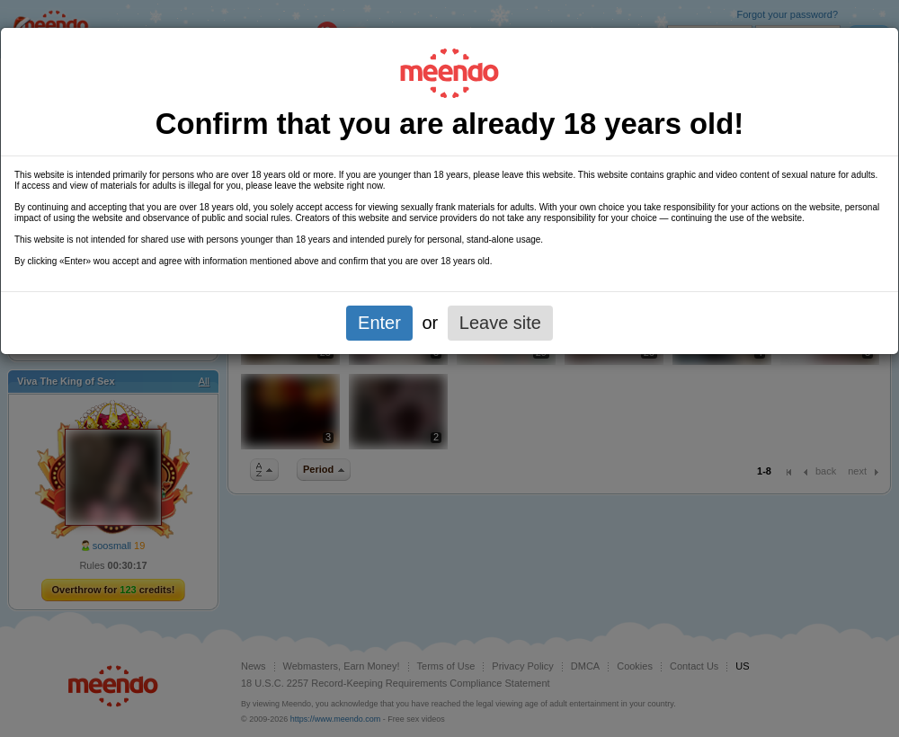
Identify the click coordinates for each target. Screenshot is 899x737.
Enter (379, 323)
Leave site (500, 323)
